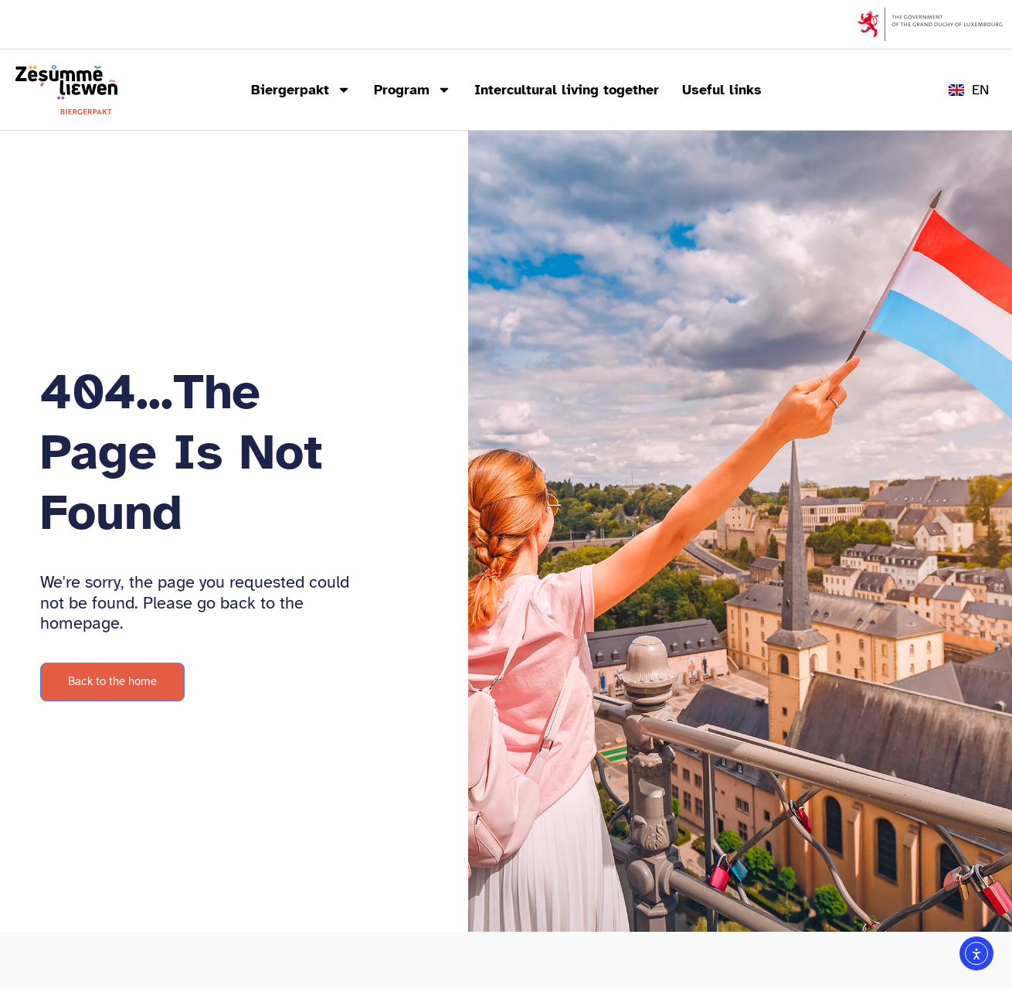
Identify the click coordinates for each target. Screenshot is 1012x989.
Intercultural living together (566, 89)
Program (412, 89)
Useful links (722, 89)
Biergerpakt (301, 89)
